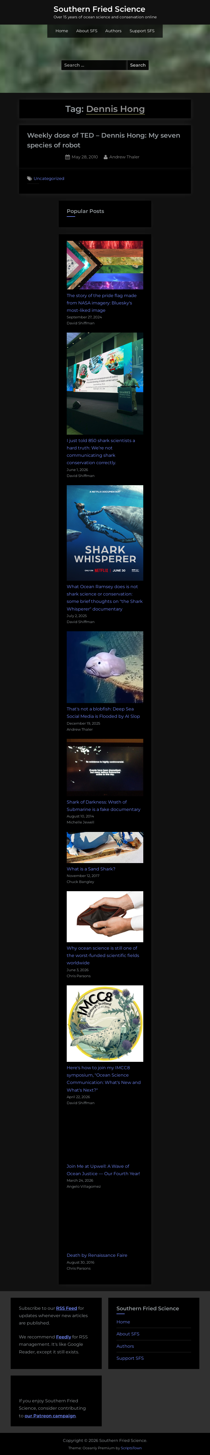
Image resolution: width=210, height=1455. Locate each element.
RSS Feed (66, 1308)
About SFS (86, 30)
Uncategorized (49, 178)
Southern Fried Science (99, 9)
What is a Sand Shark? (91, 869)
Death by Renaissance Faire (97, 1255)
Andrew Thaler (124, 156)
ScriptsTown (131, 1448)
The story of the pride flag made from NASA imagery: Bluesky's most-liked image (102, 303)
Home (62, 30)
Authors (113, 30)
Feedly (63, 1337)
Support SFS (142, 30)
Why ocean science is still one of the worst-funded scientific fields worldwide (103, 955)
